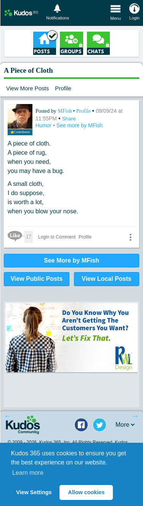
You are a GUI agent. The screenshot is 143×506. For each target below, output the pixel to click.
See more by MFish (79, 125)
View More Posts (27, 88)
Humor (44, 125)
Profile (63, 88)
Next (135, 416)
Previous (7, 416)
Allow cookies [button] (86, 492)
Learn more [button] (27, 472)
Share (69, 119)
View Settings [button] (33, 492)
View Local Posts (106, 278)
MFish (65, 111)
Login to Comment (57, 237)
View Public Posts (36, 278)
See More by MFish (71, 260)
